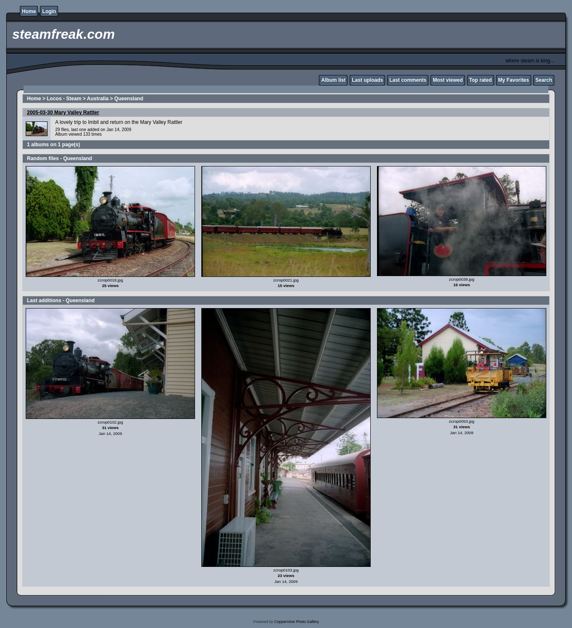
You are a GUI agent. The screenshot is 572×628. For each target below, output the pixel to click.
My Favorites (513, 80)
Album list (333, 80)
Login (49, 11)
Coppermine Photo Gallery (296, 622)
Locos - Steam (64, 99)
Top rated (480, 80)
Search (543, 80)
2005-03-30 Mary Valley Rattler (63, 112)
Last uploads (367, 80)
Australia (97, 99)
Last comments (407, 80)
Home (29, 11)
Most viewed (447, 80)
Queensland (128, 99)
